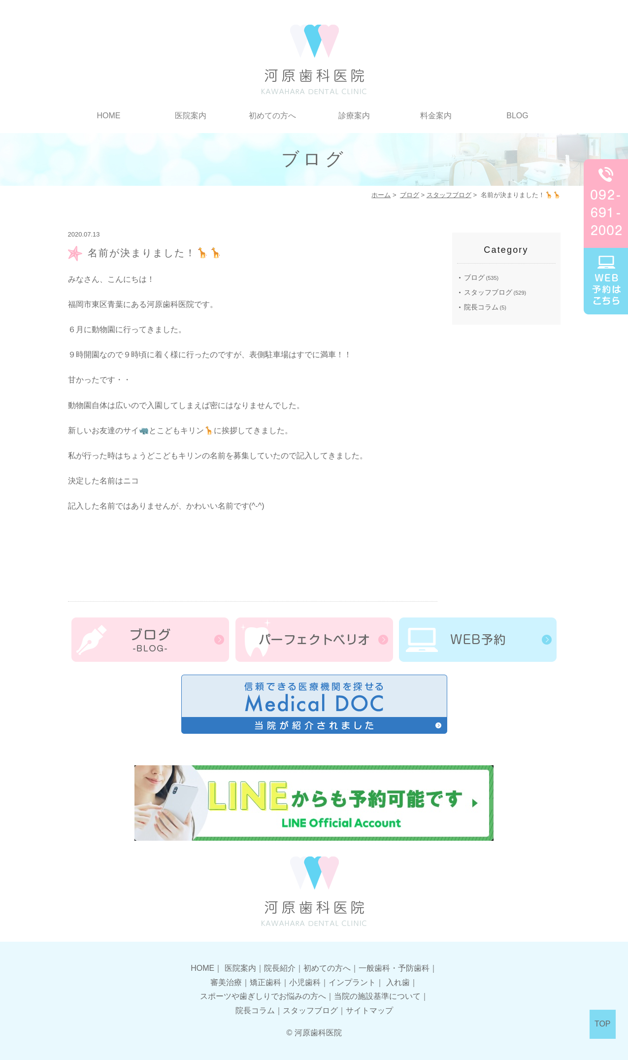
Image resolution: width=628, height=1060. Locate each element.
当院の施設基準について (377, 996)
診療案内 (354, 115)
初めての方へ (272, 115)
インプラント (352, 982)
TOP (603, 1024)
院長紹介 (280, 968)
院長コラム (481, 307)
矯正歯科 (265, 982)
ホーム (381, 195)
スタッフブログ (449, 195)
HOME (109, 115)
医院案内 (190, 115)
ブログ (409, 195)
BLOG (517, 115)
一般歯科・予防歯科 (394, 968)
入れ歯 (398, 982)
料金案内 (436, 115)
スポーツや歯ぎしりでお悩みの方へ (263, 996)
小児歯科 (305, 982)
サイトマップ (369, 1010)
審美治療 (226, 982)
